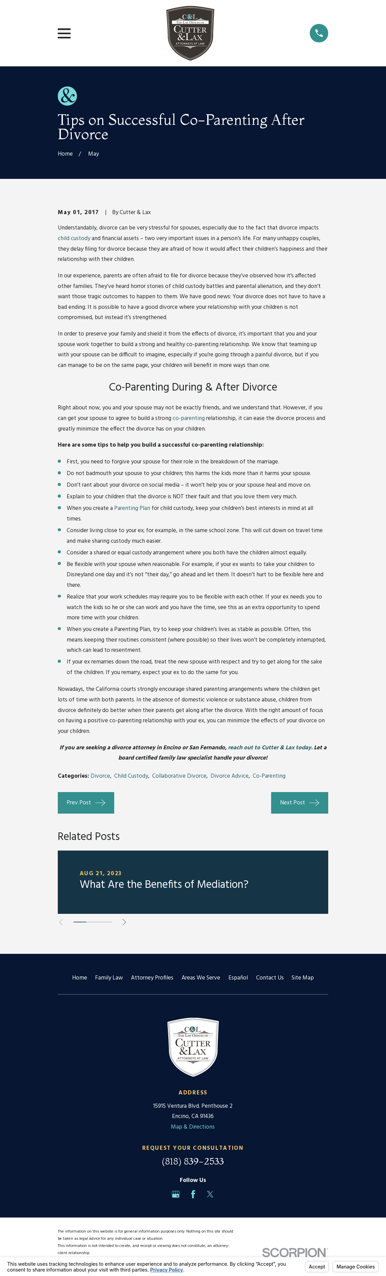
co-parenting (189, 418)
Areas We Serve (201, 978)
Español (238, 978)
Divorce (100, 776)
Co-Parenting (269, 776)
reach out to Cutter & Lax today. (271, 747)
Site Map (303, 978)
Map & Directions (193, 1127)
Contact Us (270, 978)
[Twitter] (210, 1194)
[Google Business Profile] (176, 1194)
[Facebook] (193, 1194)
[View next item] (124, 922)
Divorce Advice (230, 776)
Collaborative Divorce (179, 776)
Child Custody (131, 776)
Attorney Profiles (152, 978)
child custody (74, 238)
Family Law (109, 978)
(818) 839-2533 (193, 1161)
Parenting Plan (132, 508)
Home (79, 978)
